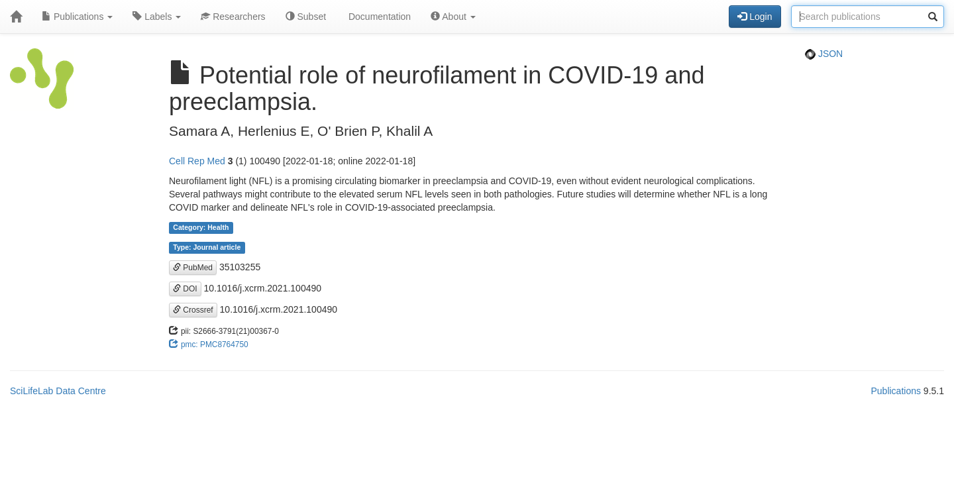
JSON (824, 53)
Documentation (378, 16)
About (453, 16)
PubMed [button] (193, 267)
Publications (77, 16)
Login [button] (754, 16)
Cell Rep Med (197, 161)
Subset (306, 16)
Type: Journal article (206, 248)
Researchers (233, 16)
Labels (156, 16)
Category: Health (201, 228)
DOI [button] (185, 288)
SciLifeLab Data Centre (58, 391)
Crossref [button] (193, 310)
